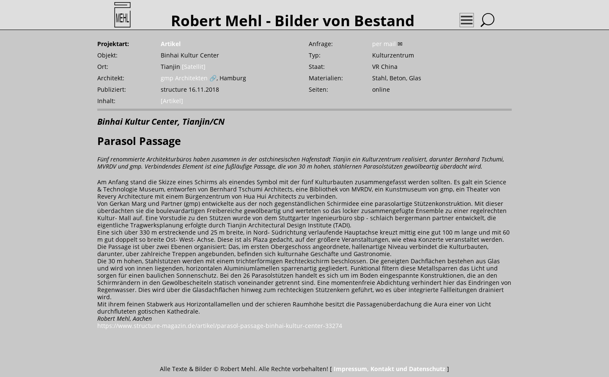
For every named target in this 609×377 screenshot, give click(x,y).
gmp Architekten (184, 78)
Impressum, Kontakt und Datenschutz (389, 369)
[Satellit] (194, 67)
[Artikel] (172, 101)
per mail (384, 44)
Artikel (171, 44)
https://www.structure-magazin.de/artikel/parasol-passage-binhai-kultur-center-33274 (219, 326)
